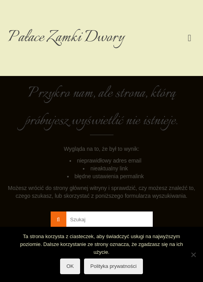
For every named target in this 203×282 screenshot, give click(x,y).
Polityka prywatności (113, 266)
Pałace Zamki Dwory (66, 37)
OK (70, 266)
